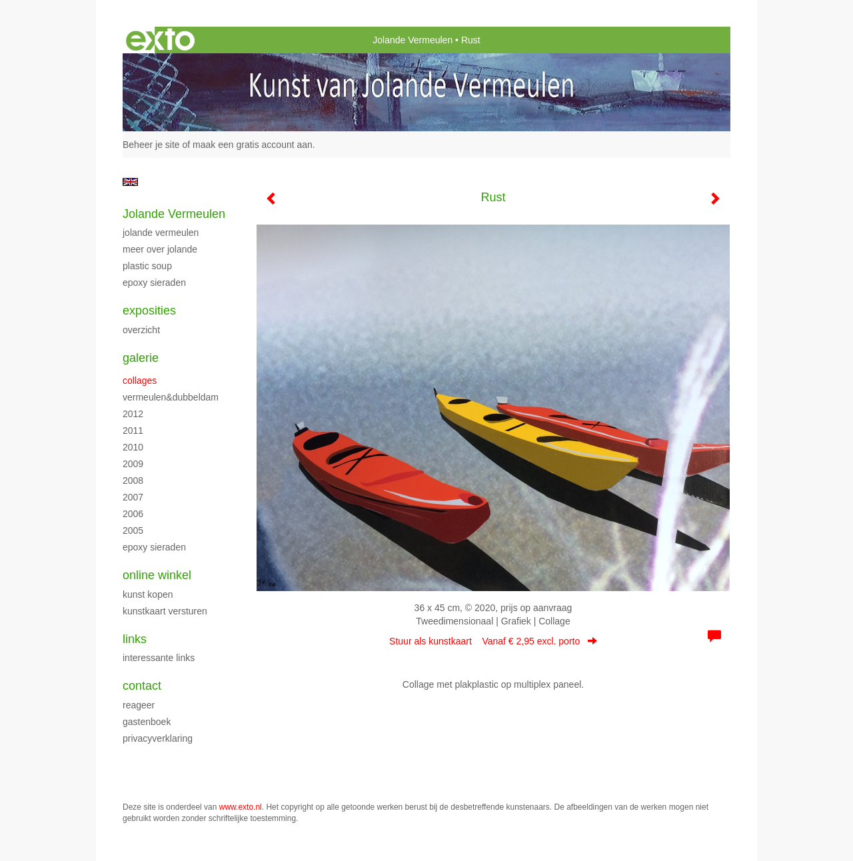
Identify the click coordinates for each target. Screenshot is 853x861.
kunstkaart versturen (165, 611)
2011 (133, 430)
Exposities (149, 310)
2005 (133, 530)
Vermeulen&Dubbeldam (171, 397)
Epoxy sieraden (154, 282)
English (130, 182)
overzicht (141, 330)
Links (135, 639)
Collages (140, 380)
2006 (133, 513)
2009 (133, 463)
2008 (133, 480)
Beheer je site (151, 144)
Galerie (141, 358)
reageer (139, 705)
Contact (142, 685)
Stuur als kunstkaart (493, 641)
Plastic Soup (147, 266)
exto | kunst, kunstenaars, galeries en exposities (160, 40)
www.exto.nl (240, 807)
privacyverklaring (158, 738)
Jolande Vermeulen (412, 40)
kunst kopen (148, 594)
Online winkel (157, 575)
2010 (133, 447)
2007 (133, 497)
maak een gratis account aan (253, 144)
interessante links (159, 657)
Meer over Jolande (160, 249)
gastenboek (147, 721)
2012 (133, 414)
